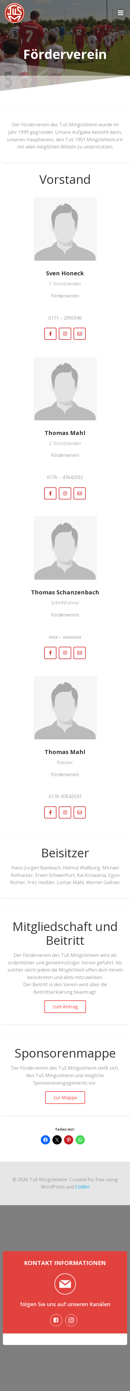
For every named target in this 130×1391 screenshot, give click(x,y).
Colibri (82, 1187)
